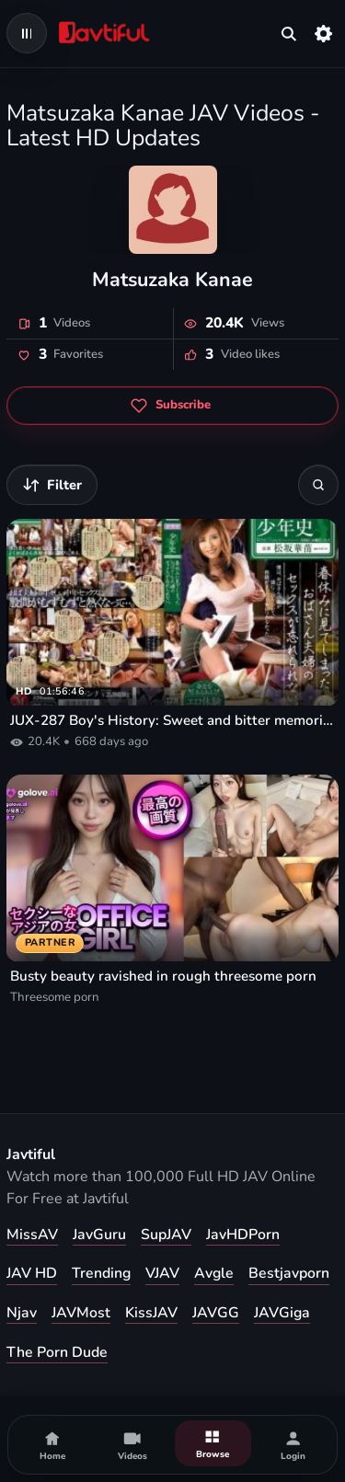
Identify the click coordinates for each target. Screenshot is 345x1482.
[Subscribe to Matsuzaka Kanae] (172, 405)
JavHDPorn (243, 1234)
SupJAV (166, 1234)
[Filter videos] (52, 485)
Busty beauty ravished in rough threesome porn (163, 976)
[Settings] (324, 33)
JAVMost (81, 1313)
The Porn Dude (57, 1352)
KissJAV (151, 1313)
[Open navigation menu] (26, 33)
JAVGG (215, 1313)
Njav (21, 1313)
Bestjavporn (288, 1273)
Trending (101, 1273)
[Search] (318, 485)
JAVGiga (282, 1313)
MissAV (32, 1234)
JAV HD (31, 1273)
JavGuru (99, 1234)
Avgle (214, 1273)
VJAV (162, 1273)
